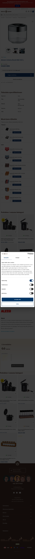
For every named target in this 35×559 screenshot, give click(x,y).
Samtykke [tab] (6, 257)
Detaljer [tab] (17, 257)
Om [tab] (29, 257)
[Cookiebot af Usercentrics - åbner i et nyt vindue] (27, 254)
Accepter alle (17, 299)
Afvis (17, 304)
